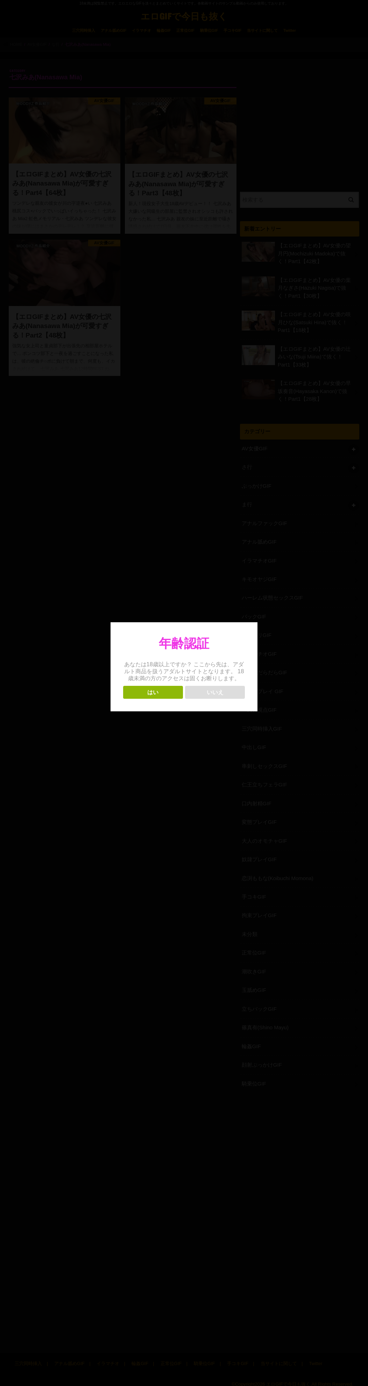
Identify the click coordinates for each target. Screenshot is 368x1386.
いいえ (215, 692)
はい (152, 692)
